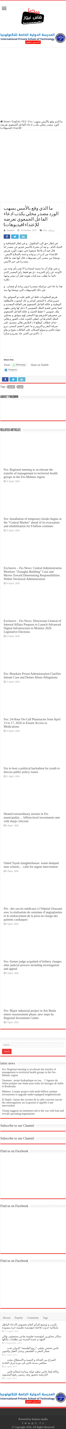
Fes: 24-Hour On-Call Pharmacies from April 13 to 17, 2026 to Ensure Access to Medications (32, 722)
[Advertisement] (33, 84)
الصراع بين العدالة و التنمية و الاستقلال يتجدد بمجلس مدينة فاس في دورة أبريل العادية (29, 1361)
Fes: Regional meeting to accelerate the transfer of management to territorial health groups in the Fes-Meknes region (31, 473)
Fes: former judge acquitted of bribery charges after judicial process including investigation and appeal (33, 965)
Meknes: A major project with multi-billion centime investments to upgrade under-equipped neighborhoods (31, 1093)
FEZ (24, 121)
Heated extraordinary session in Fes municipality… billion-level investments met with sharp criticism (32, 817)
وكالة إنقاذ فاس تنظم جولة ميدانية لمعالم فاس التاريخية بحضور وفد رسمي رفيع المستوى (30, 1373)
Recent (6, 1317)
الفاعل (11, 387)
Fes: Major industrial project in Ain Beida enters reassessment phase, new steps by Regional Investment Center (30, 1014)
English (16, 121)
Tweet (7, 364)
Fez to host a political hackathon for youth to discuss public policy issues (32, 770)
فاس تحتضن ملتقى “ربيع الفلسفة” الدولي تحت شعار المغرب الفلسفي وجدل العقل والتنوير (30, 1349)
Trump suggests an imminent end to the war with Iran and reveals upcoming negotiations (33, 1112)
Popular (19, 1317)
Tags (45, 1317)
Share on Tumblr (40, 364)
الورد (20, 387)
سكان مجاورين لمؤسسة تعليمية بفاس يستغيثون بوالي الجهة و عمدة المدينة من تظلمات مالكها (31, 1338)
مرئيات (51, 230)
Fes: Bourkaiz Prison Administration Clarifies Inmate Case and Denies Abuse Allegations (32, 675)
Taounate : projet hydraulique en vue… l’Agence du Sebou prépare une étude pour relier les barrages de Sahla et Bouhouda (32, 1083)
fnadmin (10, 230)
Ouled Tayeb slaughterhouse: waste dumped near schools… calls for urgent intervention (31, 864)
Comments (33, 1317)
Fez (30, 121)
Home (5, 121)
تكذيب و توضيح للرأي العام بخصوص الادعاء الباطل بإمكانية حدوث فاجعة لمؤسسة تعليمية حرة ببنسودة (30, 1326)
